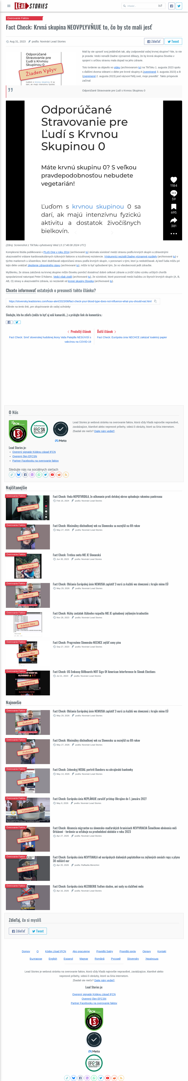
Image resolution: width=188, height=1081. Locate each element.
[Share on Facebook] (9, 322)
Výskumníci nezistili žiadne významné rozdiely (130, 256)
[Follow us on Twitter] (45, 475)
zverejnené (150, 71)
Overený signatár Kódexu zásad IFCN (34, 451)
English (53, 958)
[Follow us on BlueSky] (18, 475)
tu (139, 67)
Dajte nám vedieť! (104, 431)
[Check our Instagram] (32, 475)
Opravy (146, 951)
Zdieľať (153, 41)
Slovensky (133, 958)
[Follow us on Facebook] (25, 475)
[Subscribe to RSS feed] (66, 475)
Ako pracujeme (81, 951)
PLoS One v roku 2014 (57, 252)
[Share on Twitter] (17, 322)
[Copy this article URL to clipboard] (83, 301)
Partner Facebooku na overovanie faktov (35, 460)
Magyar (83, 958)
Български (36, 958)
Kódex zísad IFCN (55, 951)
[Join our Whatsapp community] (39, 475)
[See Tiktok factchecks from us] (12, 475)
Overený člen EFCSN (24, 456)
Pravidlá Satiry (104, 951)
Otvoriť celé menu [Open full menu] (9, 6)
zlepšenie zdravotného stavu (44, 265)
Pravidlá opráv (128, 951)
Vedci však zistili (62, 276)
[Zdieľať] (171, 6)
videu (117, 67)
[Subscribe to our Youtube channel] (52, 475)
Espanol (68, 958)
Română (99, 958)
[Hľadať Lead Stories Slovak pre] (138, 6)
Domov (26, 951)
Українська (151, 958)
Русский (116, 958)
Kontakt (161, 951)
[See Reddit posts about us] (59, 475)
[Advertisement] (94, 374)
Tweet (173, 41)
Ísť (160, 5)
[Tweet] (179, 6)
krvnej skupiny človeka (81, 281)
